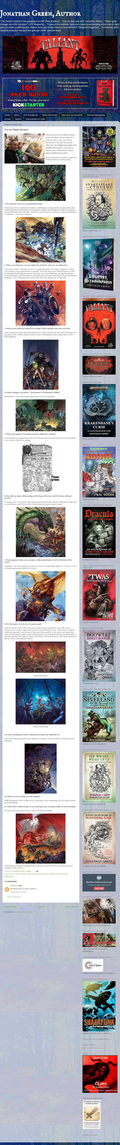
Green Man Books (49, 115)
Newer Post (10, 906)
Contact (7, 119)
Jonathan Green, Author (40, 13)
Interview (52, 874)
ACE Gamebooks (30, 115)
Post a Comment (14, 897)
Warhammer (9, 877)
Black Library (37, 874)
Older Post (71, 906)
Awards (18, 119)
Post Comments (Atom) (23, 912)
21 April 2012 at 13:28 (18, 892)
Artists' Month (26, 874)
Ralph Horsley (62, 874)
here (23, 868)
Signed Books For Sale (35, 119)
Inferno (45, 874)
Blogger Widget (102, 1048)
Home (7, 115)
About (16, 115)
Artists (18, 874)
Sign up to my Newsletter (72, 115)
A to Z (12, 874)
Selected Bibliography (96, 115)
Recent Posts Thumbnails (91, 1048)
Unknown (14, 886)
